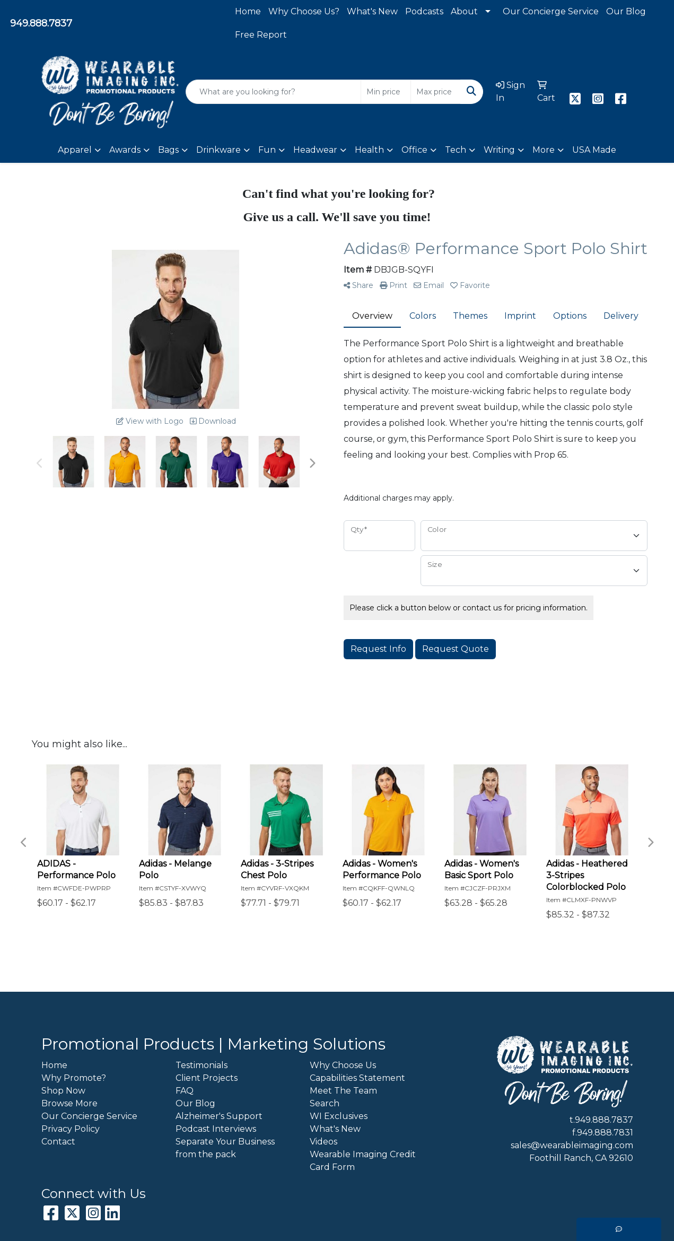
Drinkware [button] (218, 150)
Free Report (261, 35)
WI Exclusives (338, 1116)
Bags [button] (168, 150)
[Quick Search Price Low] (386, 92)
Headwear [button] (315, 150)
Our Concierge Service (551, 11)
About (464, 11)
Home (248, 11)
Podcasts (424, 11)
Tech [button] (455, 150)
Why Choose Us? (303, 11)
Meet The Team (343, 1091)
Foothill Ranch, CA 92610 (581, 1158)
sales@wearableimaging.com (572, 1145)
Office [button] (414, 150)
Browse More (69, 1103)
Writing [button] (499, 150)
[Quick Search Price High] (435, 92)
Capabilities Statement (357, 1078)
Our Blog (626, 11)
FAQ (185, 1091)
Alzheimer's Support (219, 1116)
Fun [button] (267, 150)
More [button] (543, 150)
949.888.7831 (605, 1133)
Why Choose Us (343, 1065)
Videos (323, 1142)
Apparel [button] (75, 150)
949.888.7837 (41, 23)
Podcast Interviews (216, 1129)
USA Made (594, 150)
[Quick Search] (274, 92)
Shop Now (63, 1091)
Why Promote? (73, 1078)
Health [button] (369, 150)
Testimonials (201, 1065)
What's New (372, 11)
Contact (58, 1142)
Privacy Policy (70, 1129)
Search (324, 1103)
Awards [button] (125, 150)
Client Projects (207, 1078)
